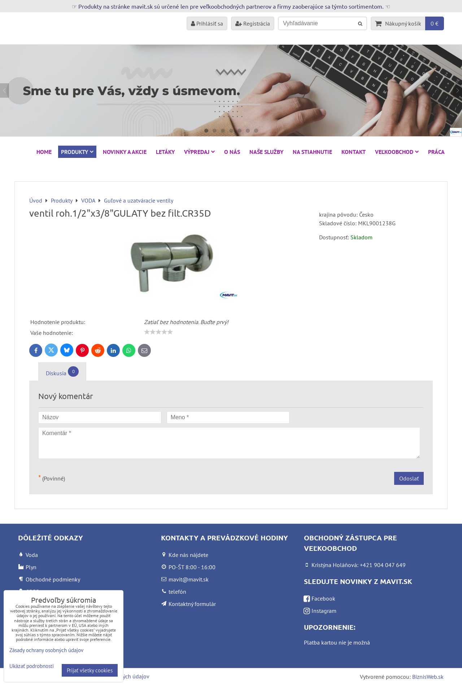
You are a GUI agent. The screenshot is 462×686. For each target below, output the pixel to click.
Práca (436, 151)
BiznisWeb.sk (428, 676)
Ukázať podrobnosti (31, 666)
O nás (232, 151)
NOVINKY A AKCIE (125, 151)
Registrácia (252, 23)
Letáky (165, 151)
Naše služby (266, 151)
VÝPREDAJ (199, 151)
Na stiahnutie (312, 151)
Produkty (77, 151)
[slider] (158, 332)
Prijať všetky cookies (90, 670)
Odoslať (409, 478)
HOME (44, 151)
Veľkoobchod (397, 151)
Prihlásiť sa (207, 23)
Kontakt (353, 151)
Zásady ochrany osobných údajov (46, 650)
